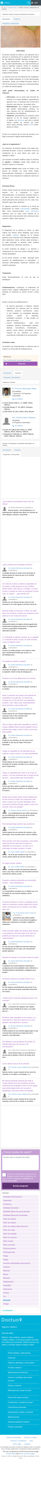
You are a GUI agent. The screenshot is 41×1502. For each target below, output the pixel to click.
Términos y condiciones (23, 1178)
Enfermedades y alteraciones (19, 1353)
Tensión (6, 1293)
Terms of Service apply (26, 1454)
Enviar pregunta (20, 1186)
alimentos (21, 120)
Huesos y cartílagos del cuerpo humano (20, 1379)
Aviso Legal (17, 1444)
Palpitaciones (8, 1282)
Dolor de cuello (9, 1230)
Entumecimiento (9, 1248)
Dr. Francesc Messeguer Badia (24, 389)
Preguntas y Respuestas (10, 23)
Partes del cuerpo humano (18, 1397)
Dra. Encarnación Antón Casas (23, 913)
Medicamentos (13, 1417)
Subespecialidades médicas (19, 1422)
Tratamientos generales (17, 1407)
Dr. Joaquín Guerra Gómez (17, 810)
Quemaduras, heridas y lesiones (20, 1412)
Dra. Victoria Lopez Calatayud (23, 418)
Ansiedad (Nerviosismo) (12, 1197)
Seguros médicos (9, 1327)
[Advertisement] (20, 477)
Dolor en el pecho (10, 1237)
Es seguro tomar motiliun (12, 863)
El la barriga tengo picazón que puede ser (18, 824)
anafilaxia (15, 235)
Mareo (5, 1274)
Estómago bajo (9, 1252)
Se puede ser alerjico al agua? (14, 661)
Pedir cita (21, 364)
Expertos (17, 19)
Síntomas (11, 1358)
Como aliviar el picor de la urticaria (15, 1064)
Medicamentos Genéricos (18, 1372)
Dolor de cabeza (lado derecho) (15, 1226)
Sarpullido (7, 1285)
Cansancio (7, 1204)
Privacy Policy (11, 1454)
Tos (4, 1296)
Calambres (7, 1200)
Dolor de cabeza (9, 1219)
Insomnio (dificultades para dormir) (16, 1263)
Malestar (6, 1271)
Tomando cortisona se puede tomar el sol (18, 979)
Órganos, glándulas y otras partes (21, 1363)
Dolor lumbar (8, 1241)
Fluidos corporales (15, 1427)
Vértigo (6, 1304)
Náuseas (6, 1278)
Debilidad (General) (10, 1208)
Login (36, 3)
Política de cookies (30, 1437)
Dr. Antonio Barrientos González (19, 568)
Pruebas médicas (15, 1368)
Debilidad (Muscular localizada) (15, 1215)
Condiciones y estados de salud (20, 1402)
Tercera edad (7, 1333)
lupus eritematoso (32, 211)
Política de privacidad (9, 1180)
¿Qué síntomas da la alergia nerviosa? (17, 565)
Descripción (6, 19)
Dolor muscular (9, 1245)
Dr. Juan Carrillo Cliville (16, 852)
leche (31, 125)
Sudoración (7, 1289)
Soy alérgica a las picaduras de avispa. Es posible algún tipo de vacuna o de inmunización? (18, 1044)
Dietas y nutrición (14, 1385)
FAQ (31, 1441)
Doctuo (12, 1320)
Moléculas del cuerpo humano (19, 1390)
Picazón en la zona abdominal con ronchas (19, 678)
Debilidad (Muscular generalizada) (16, 1212)
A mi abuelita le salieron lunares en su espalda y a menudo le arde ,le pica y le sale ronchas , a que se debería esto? (20, 639)
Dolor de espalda (9, 1234)
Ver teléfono (19, 399)
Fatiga (5, 1256)
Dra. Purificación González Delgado (17, 360)
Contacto (27, 1444)
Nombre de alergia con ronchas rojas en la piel (20, 957)
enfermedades (25, 209)
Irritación (6, 1267)
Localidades (7, 1310)
